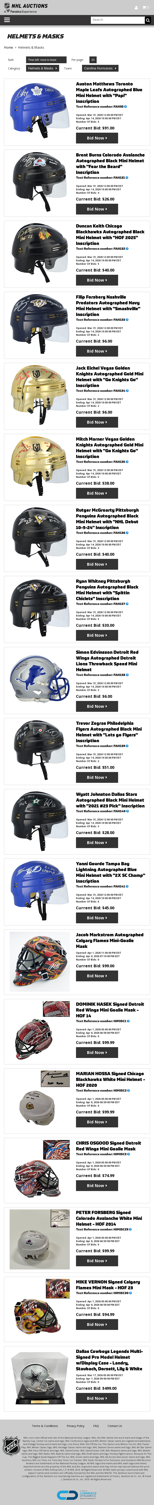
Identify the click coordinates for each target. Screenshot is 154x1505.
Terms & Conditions (45, 1426)
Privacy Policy (75, 1426)
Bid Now (95, 138)
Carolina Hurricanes (98, 68)
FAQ (96, 1426)
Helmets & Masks (41, 68)
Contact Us (115, 1426)
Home (8, 47)
